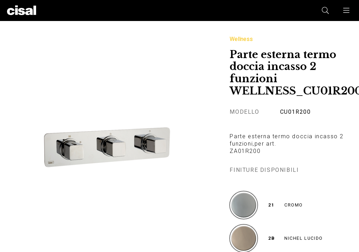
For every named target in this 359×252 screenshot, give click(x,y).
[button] (347, 11)
